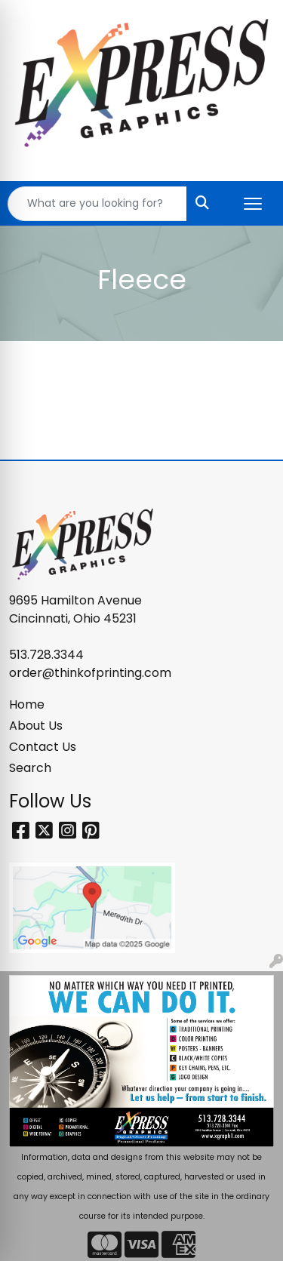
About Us (36, 725)
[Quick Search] (97, 203)
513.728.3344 (46, 654)
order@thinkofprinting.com (90, 672)
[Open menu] (253, 204)
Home (27, 704)
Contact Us (42, 746)
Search (30, 768)
